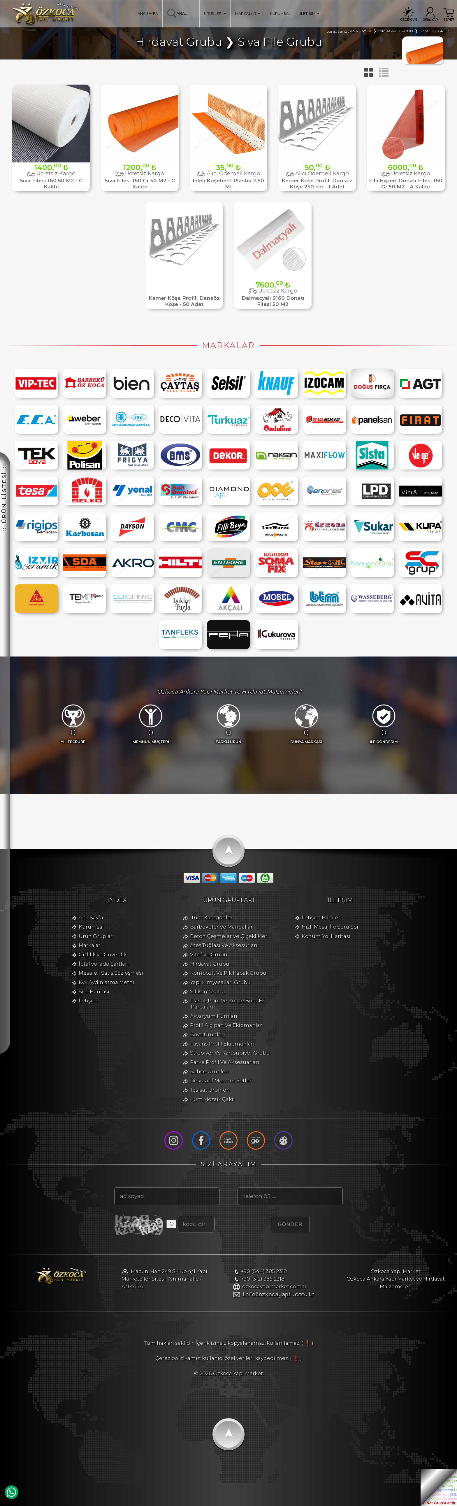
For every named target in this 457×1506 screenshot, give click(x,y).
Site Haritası (94, 991)
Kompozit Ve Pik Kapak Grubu (228, 973)
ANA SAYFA (148, 13)
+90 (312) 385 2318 (262, 1279)
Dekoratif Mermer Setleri (221, 1080)
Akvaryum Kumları (213, 1016)
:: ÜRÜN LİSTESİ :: (4, 497)
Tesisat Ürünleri (210, 1090)
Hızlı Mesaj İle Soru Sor (330, 927)
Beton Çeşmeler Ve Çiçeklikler (228, 936)
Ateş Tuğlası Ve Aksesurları (223, 945)
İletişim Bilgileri (322, 917)
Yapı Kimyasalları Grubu (220, 982)
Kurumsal (91, 927)
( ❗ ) (307, 1343)
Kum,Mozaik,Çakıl (212, 1099)
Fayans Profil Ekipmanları (222, 1044)
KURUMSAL (280, 13)
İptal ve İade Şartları (104, 964)
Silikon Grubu (207, 991)
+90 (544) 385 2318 (264, 1271)
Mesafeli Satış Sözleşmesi (111, 973)
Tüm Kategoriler (212, 917)
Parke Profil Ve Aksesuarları (224, 1062)
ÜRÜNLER (215, 13)
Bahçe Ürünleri (209, 1071)
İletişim (88, 1000)
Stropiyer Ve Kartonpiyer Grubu (230, 1053)
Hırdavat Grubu (209, 964)
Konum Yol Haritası (326, 936)
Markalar (90, 945)
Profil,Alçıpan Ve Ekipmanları (226, 1025)
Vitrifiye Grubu (208, 954)
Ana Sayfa (91, 917)
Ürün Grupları (96, 936)
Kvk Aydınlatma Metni (106, 982)
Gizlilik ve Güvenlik (102, 954)
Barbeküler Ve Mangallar (221, 927)
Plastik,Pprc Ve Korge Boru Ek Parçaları (227, 1003)
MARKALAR (247, 13)
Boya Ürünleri (207, 1034)
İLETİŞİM (309, 13)
